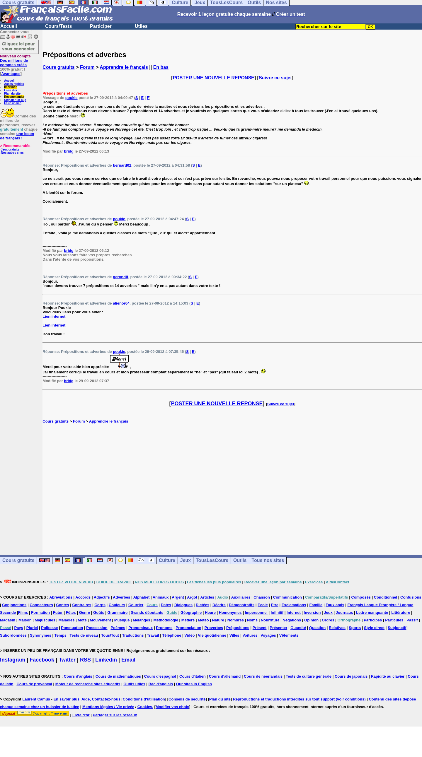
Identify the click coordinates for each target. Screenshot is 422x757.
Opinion (311, 620)
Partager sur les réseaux (115, 715)
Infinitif (277, 612)
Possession (96, 628)
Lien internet (53, 316)
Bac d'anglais (161, 684)
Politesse (49, 628)
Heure (210, 612)
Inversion (312, 612)
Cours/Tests (58, 26)
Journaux (344, 612)
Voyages (268, 635)
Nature (218, 620)
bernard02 (122, 165)
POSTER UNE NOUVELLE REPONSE (213, 77)
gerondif (120, 277)
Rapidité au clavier (387, 676)
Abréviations (60, 597)
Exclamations (294, 605)
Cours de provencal (34, 684)
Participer (101, 26)
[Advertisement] (232, 483)
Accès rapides (14, 84)
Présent (260, 628)
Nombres (235, 620)
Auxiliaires (241, 597)
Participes (373, 620)
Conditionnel (385, 597)
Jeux (185, 560)
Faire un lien (12, 103)
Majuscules (45, 620)
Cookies (144, 707)
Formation (40, 612)
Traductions (133, 635)
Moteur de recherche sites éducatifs (87, 684)
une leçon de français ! (17, 135)
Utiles (141, 26)
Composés (360, 597)
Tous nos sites (267, 560)
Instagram (12, 660)
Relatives (337, 628)
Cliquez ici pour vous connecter (18, 46)
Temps (61, 635)
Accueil (8, 26)
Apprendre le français (124, 67)
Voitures (249, 635)
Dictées (202, 605)
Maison (25, 620)
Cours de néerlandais (263, 676)
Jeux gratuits (10, 149)
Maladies (67, 620)
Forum (87, 67)
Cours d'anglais (78, 676)
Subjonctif (397, 628)
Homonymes (230, 612)
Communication (287, 597)
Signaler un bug (15, 100)
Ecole (263, 605)
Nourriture (270, 620)
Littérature (400, 612)
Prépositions (237, 628)
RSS (85, 660)
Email (128, 660)
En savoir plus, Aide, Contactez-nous (86, 699)
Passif (412, 620)
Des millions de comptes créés (15, 60)
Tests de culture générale (308, 676)
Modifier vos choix (172, 707)
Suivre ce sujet (275, 77)
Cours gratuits (58, 67)
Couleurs (117, 605)
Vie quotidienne (212, 635)
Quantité (298, 628)
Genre (84, 612)
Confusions (410, 597)
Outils (239, 560)
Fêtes (71, 612)
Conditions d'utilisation (144, 699)
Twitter (67, 660)
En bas (161, 67)
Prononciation (188, 628)
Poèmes (117, 628)
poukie (71, 97)
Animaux (161, 597)
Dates (166, 605)
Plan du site (12, 93)
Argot (192, 597)
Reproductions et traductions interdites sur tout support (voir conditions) (299, 699)
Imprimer (10, 87)
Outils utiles (134, 684)
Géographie (191, 612)
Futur (58, 612)
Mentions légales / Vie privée (108, 707)
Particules (394, 620)
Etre (274, 605)
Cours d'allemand (225, 676)
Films (23, 612)
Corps (100, 605)
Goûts (98, 612)
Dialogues (183, 605)
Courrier (135, 605)
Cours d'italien (192, 676)
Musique (122, 620)
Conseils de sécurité (187, 699)
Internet (294, 612)
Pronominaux (140, 628)
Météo (203, 620)
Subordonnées (13, 635)
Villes (234, 635)
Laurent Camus (36, 699)
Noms (252, 620)
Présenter (278, 628)
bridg (69, 151)
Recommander (14, 96)
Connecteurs (41, 605)
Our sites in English (194, 684)
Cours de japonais (351, 676)
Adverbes (121, 597)
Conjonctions (14, 605)
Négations (292, 620)
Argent (178, 597)
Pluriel (32, 628)
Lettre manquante (372, 612)
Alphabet (141, 597)
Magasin (7, 620)
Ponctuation (72, 628)
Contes (62, 605)
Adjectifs (102, 597)
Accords (83, 597)
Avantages (10, 73)
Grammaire (118, 612)
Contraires (81, 605)
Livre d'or (10, 90)
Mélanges (141, 620)
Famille (315, 605)
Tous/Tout (110, 635)
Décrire (219, 605)
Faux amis (335, 605)
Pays (18, 628)
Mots (82, 620)
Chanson (261, 597)
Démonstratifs (241, 605)
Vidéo (189, 635)
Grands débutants (147, 612)
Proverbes (214, 628)
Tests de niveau (84, 635)
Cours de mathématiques (118, 676)
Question (317, 628)
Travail (153, 635)
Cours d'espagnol (160, 676)
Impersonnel (256, 612)
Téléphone (171, 635)
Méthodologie (165, 620)
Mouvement (100, 620)
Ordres (328, 620)
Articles (207, 597)
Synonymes (40, 635)
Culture (167, 560)
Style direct (374, 628)
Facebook (42, 660)
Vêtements (289, 635)
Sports (355, 628)
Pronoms (164, 628)
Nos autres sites (12, 152)
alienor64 (121, 303)
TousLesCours (212, 560)
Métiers (188, 620)
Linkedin (106, 660)
